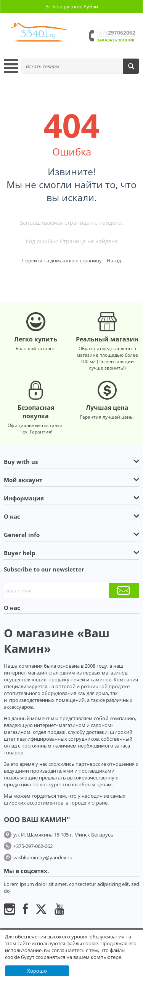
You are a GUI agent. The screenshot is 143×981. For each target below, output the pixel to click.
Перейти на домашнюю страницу (62, 260)
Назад (114, 260)
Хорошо (37, 970)
